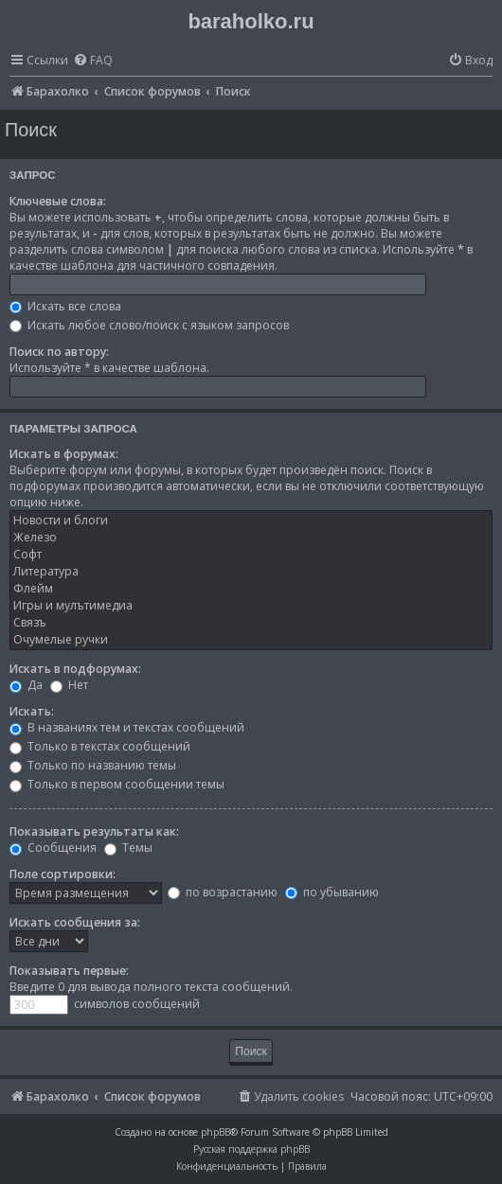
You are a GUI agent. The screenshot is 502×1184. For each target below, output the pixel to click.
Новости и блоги (251, 520)
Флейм (251, 588)
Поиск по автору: (59, 352)
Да (26, 685)
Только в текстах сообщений (99, 746)
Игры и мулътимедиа (251, 605)
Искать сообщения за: (74, 922)
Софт (251, 554)
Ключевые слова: (57, 201)
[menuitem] (93, 61)
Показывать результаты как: (94, 831)
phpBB (215, 1132)
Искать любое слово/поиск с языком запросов (149, 325)
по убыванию (332, 892)
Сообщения (53, 847)
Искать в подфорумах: (75, 669)
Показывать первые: (69, 971)
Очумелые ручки (251, 639)
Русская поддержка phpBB (251, 1149)
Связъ (251, 622)
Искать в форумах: (63, 454)
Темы (128, 847)
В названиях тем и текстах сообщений (126, 727)
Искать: (31, 711)
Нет (69, 685)
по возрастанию (223, 892)
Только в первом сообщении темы (116, 784)
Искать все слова (65, 306)
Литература (251, 571)
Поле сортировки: (62, 874)
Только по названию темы (92, 765)
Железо (251, 537)
